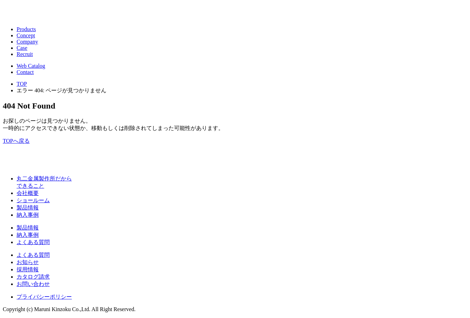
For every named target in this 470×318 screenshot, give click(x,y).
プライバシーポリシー (44, 297)
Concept (26, 35)
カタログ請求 (33, 277)
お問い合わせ (33, 284)
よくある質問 (33, 242)
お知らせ (28, 262)
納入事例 (28, 215)
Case (22, 48)
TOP (22, 84)
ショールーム (33, 200)
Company (27, 42)
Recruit (25, 54)
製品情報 (28, 208)
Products (26, 29)
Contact (25, 72)
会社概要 (28, 193)
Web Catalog (31, 66)
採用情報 (28, 269)
